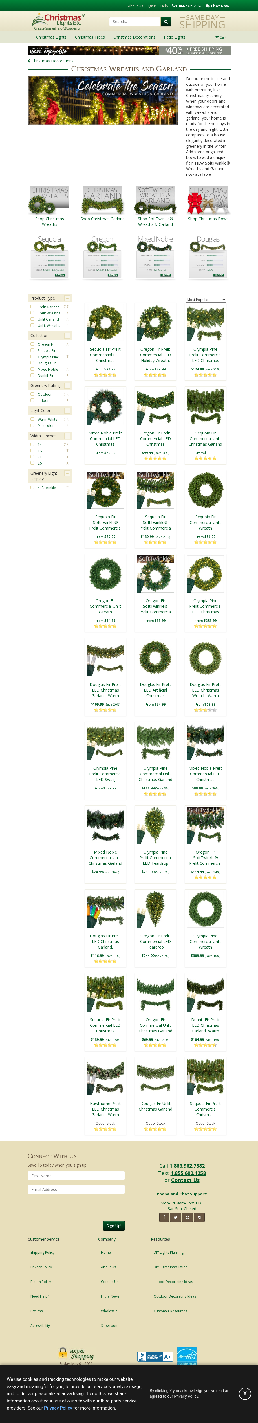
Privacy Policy (41, 1267)
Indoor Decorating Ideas (173, 1281)
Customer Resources (170, 1311)
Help (164, 6)
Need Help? (39, 1296)
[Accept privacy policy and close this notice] (245, 1394)
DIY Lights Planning (169, 1252)
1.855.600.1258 (188, 1173)
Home (106, 1252)
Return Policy (40, 1281)
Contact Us (185, 1180)
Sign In (152, 6)
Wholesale (109, 1311)
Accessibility (40, 1325)
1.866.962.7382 (187, 1165)
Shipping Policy (42, 1252)
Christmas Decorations (51, 61)
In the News (110, 1296)
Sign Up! (114, 1225)
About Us (135, 6)
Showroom (109, 1325)
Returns (36, 1311)
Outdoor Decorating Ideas (175, 1296)
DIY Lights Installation (171, 1267)
